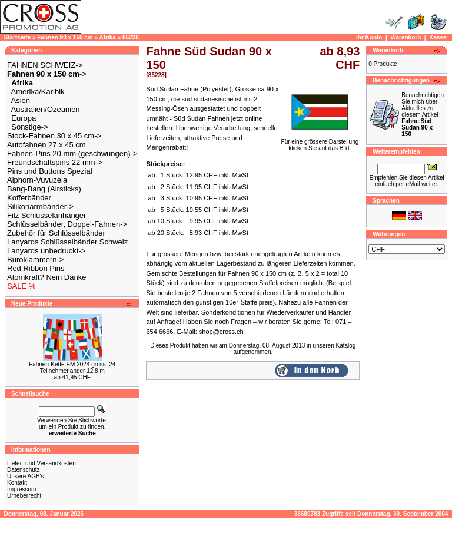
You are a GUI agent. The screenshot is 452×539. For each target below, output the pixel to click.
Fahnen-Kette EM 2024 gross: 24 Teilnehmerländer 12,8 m (72, 367)
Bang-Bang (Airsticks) (44, 188)
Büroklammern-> (35, 259)
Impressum (21, 489)
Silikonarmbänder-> (40, 206)
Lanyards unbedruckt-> (46, 250)
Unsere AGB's (25, 476)
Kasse (437, 37)
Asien (21, 100)
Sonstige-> (29, 127)
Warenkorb (405, 37)
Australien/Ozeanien (45, 109)
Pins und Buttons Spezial (49, 171)
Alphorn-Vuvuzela (37, 180)
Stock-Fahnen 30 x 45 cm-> (54, 135)
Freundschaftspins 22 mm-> (54, 162)
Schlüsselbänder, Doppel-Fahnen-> (67, 224)
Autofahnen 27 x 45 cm (46, 144)
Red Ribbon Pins (36, 268)
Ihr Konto (369, 37)
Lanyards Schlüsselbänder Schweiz (67, 241)
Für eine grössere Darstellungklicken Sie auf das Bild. (320, 142)
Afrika (107, 37)
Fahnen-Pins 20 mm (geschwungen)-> (72, 153)
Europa (23, 118)
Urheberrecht (24, 495)
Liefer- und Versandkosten (41, 463)
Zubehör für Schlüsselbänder (56, 233)
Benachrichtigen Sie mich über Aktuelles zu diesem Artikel (422, 114)
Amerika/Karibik (38, 91)
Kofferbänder (29, 197)
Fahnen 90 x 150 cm (65, 37)
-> (47, 74)
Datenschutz (23, 470)
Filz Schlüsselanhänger (46, 215)
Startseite (17, 37)
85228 (130, 37)
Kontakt (17, 483)
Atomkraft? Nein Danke (46, 277)
